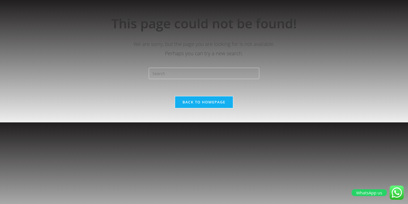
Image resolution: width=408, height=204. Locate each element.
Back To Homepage (203, 102)
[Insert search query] (204, 73)
